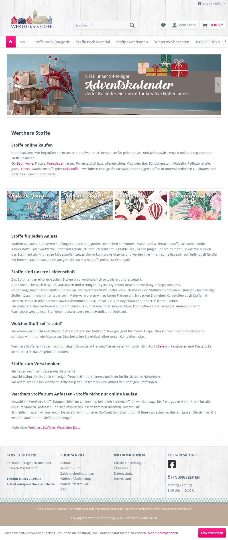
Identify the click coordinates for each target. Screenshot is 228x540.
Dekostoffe (71, 169)
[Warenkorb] (212, 25)
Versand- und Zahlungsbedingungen (77, 471)
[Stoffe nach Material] (93, 42)
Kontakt (66, 463)
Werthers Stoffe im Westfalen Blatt (54, 427)
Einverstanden (212, 533)
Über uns (121, 468)
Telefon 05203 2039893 (24, 479)
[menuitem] (105, 25)
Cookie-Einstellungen (129, 463)
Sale (161, 346)
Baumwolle (25, 163)
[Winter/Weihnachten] (171, 42)
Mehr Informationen (163, 533)
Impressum (122, 478)
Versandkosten (104, 509)
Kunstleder (55, 163)
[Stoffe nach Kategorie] (52, 42)
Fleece (26, 169)
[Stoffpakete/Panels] (132, 42)
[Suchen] (132, 25)
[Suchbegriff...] (105, 25)
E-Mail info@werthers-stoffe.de (31, 484)
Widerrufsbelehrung (75, 478)
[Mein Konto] (184, 25)
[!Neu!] (23, 42)
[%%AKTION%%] (207, 42)
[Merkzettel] (163, 25)
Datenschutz (123, 473)
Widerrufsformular (74, 484)
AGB (63, 489)
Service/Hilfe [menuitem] (210, 4)
